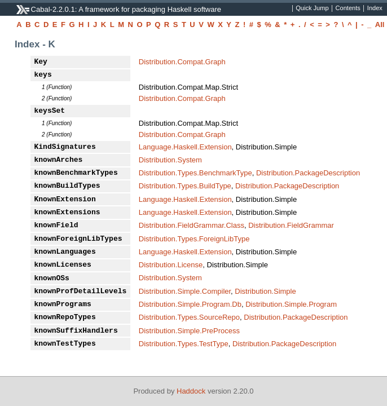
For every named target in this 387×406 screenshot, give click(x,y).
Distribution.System (170, 160)
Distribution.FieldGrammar (291, 225)
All (380, 24)
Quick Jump (312, 8)
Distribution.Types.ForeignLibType (194, 239)
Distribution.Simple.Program (291, 304)
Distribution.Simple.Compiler (185, 291)
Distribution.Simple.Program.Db (190, 304)
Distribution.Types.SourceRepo (189, 317)
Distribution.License (171, 265)
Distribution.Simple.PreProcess (189, 330)
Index (374, 8)
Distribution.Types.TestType (183, 343)
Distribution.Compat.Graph (182, 62)
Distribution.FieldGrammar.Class (191, 225)
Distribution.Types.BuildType (185, 186)
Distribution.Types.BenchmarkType (195, 173)
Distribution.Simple (265, 291)
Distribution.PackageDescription (308, 173)
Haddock (191, 391)
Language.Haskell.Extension (185, 147)
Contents (348, 8)
